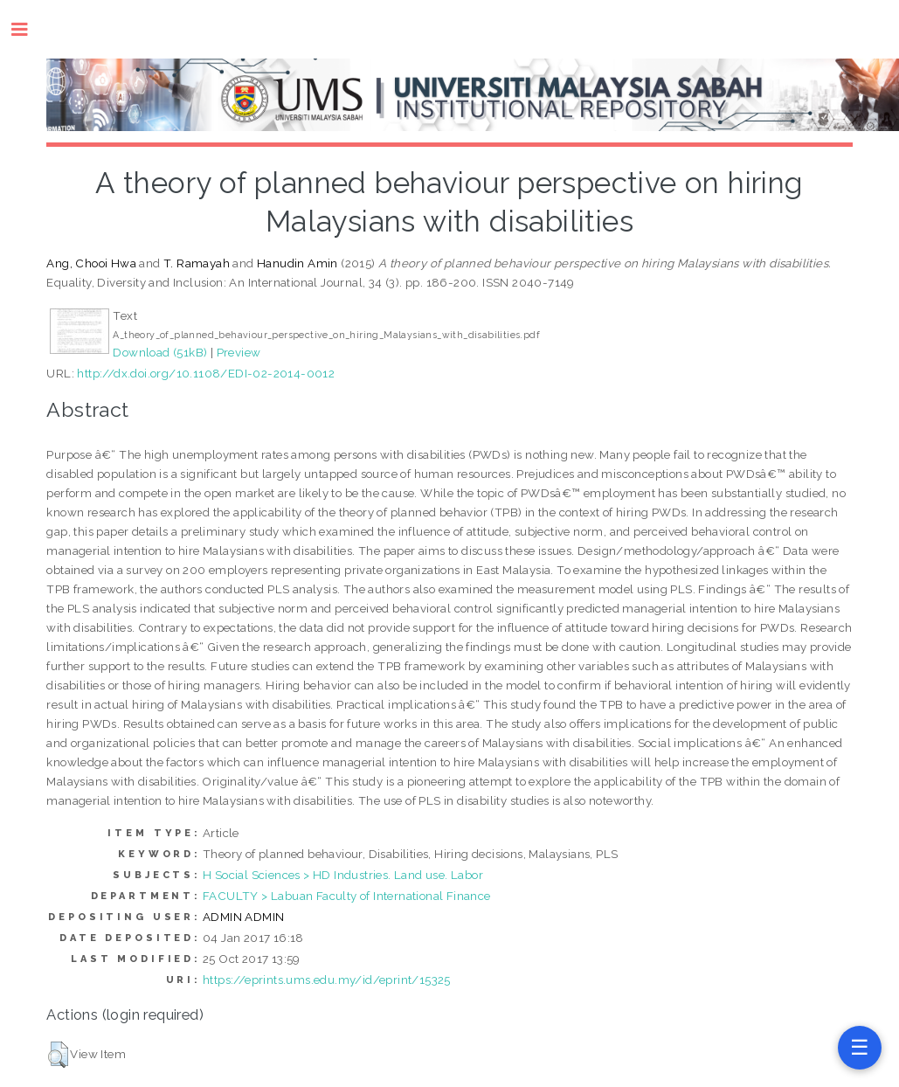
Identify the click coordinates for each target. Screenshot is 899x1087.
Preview (239, 352)
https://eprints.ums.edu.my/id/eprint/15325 (327, 980)
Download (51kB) (160, 352)
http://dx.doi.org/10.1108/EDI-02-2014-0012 (206, 373)
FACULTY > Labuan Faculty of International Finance (347, 896)
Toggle (28, 29)
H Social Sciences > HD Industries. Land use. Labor (343, 875)
